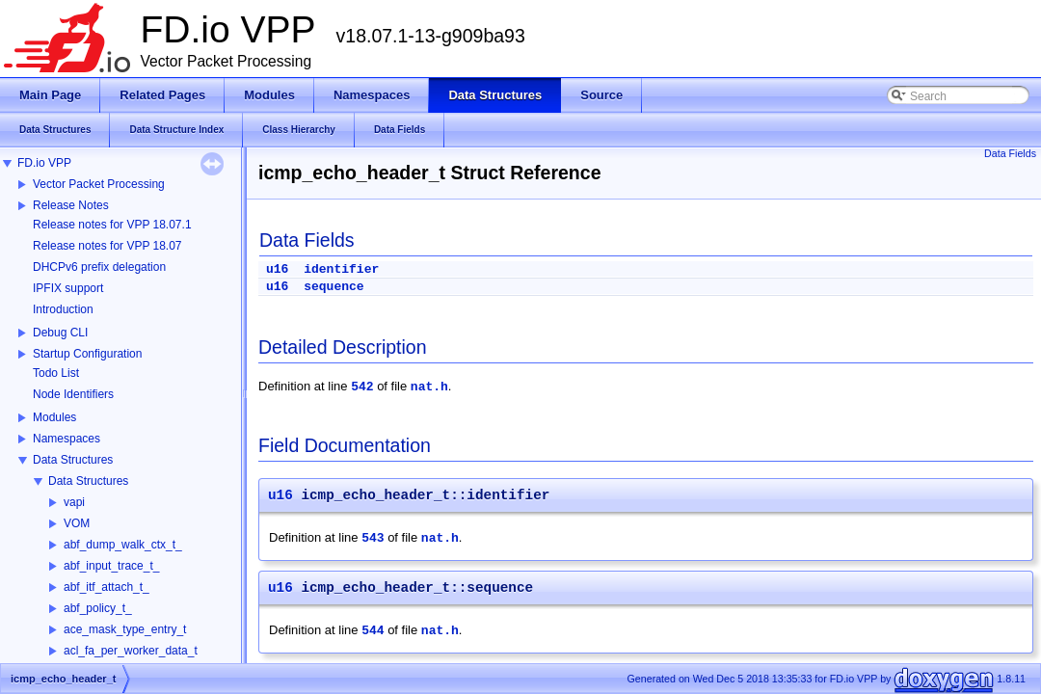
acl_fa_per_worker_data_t (131, 650)
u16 (277, 269)
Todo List (56, 373)
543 (372, 538)
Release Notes (71, 205)
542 (362, 387)
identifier (341, 269)
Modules (54, 417)
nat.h (429, 387)
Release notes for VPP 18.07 (107, 246)
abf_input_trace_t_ (111, 566)
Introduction (63, 309)
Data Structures (73, 460)
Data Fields (1010, 153)
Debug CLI (60, 332)
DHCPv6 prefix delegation (99, 267)
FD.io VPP (44, 163)
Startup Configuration (87, 353)
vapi (74, 502)
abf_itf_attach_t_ (106, 587)
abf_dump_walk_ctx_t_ (123, 544)
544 (372, 631)
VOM (77, 523)
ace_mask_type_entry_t (125, 629)
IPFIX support (68, 288)
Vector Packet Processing (99, 184)
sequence (333, 287)
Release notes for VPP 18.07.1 (112, 224)
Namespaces (66, 438)
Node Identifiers (73, 394)
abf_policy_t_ (98, 608)
